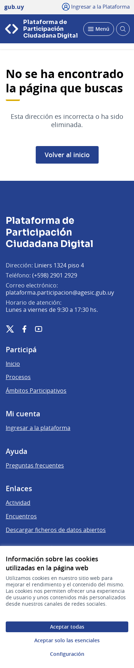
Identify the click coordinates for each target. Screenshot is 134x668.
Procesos (18, 377)
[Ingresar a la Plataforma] (96, 6)
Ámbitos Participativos (36, 390)
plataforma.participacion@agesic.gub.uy (60, 292)
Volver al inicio (67, 154)
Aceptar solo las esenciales (67, 640)
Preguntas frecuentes (35, 465)
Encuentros (21, 516)
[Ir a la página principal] (41, 28)
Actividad (18, 503)
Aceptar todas (67, 626)
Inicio (13, 364)
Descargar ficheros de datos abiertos (56, 530)
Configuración (67, 653)
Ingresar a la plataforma (38, 428)
